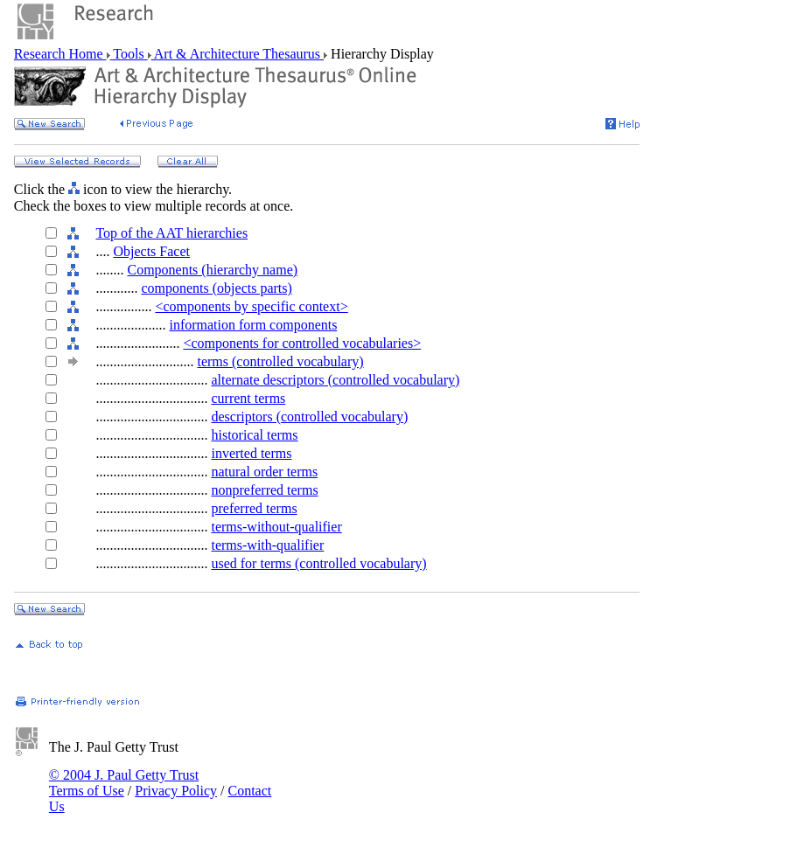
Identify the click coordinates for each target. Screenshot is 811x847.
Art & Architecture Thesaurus (237, 53)
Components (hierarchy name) (212, 269)
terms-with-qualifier (267, 545)
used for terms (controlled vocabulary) (318, 563)
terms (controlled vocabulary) (280, 361)
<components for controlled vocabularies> (302, 343)
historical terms (254, 434)
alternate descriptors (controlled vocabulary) (335, 379)
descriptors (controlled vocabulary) (309, 416)
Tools (129, 53)
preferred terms (254, 508)
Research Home (60, 53)
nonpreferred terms (264, 490)
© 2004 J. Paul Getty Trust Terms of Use (124, 782)
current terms (248, 398)
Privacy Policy (176, 790)
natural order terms (264, 471)
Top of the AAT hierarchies (171, 233)
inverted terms (251, 453)
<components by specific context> (251, 306)
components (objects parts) (216, 288)
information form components (253, 324)
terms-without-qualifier (276, 526)
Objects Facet (151, 251)
